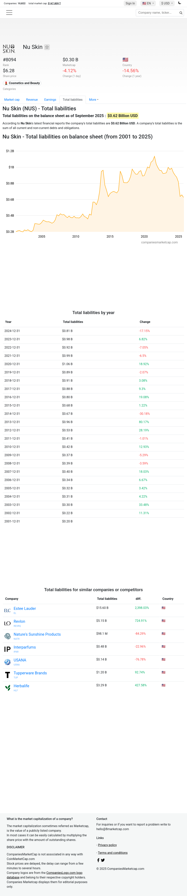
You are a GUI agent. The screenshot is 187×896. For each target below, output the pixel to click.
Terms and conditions (113, 853)
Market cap (12, 99)
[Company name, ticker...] (160, 12)
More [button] (92, 99)
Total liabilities (73, 99)
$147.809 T (54, 3)
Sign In (130, 3)
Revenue (32, 99)
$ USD (165, 3)
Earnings (50, 99)
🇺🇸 (147, 3)
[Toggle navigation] (9, 12)
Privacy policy (107, 845)
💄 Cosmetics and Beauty (22, 83)
